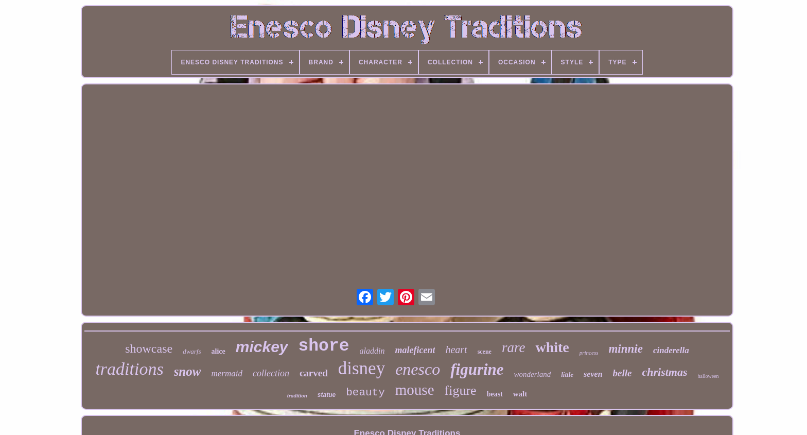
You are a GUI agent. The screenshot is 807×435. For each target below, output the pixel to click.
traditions (129, 368)
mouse (414, 389)
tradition (297, 395)
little (567, 374)
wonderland (532, 374)
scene (485, 351)
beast (495, 394)
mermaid (226, 373)
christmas (664, 372)
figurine (476, 369)
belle (622, 373)
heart (456, 349)
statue (327, 394)
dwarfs (192, 351)
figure (461, 390)
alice (218, 351)
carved (314, 373)
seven (593, 374)
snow (187, 371)
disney (361, 368)
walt (520, 394)
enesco (417, 369)
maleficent (415, 350)
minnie (625, 348)
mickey (262, 346)
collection (271, 373)
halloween (708, 376)
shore (324, 346)
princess (589, 353)
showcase (148, 348)
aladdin (372, 350)
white (552, 347)
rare (513, 347)
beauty (365, 392)
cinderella (671, 350)
